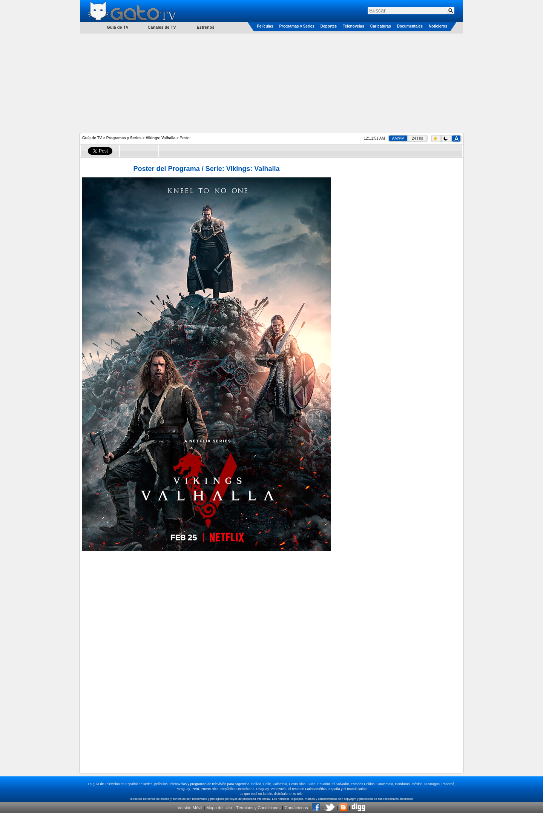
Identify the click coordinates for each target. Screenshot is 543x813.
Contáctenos (296, 807)
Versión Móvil (190, 807)
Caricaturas (380, 26)
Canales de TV (161, 27)
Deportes (329, 26)
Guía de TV (92, 138)
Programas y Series (296, 26)
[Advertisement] (271, 82)
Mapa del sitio (219, 807)
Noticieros (438, 26)
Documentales (410, 26)
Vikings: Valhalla (160, 138)
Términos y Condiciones (258, 807)
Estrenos (205, 27)
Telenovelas (353, 26)
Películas (265, 26)
